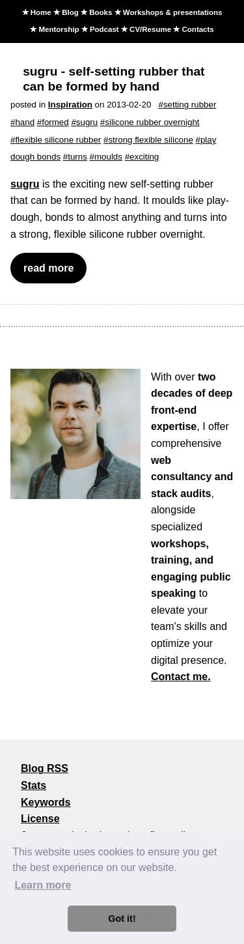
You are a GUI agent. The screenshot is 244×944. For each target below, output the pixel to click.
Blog (70, 12)
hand (24, 122)
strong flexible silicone (150, 140)
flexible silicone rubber (58, 140)
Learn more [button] (42, 885)
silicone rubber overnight (152, 122)
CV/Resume (150, 29)
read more (48, 268)
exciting (144, 157)
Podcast (104, 29)
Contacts (198, 29)
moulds (108, 157)
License (40, 818)
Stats (33, 785)
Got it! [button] (121, 918)
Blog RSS (44, 768)
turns (77, 157)
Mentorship (58, 29)
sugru (87, 122)
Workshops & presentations (173, 12)
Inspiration (70, 104)
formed (55, 122)
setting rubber (190, 104)
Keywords (45, 802)
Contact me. (181, 676)
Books (100, 12)
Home (41, 12)
